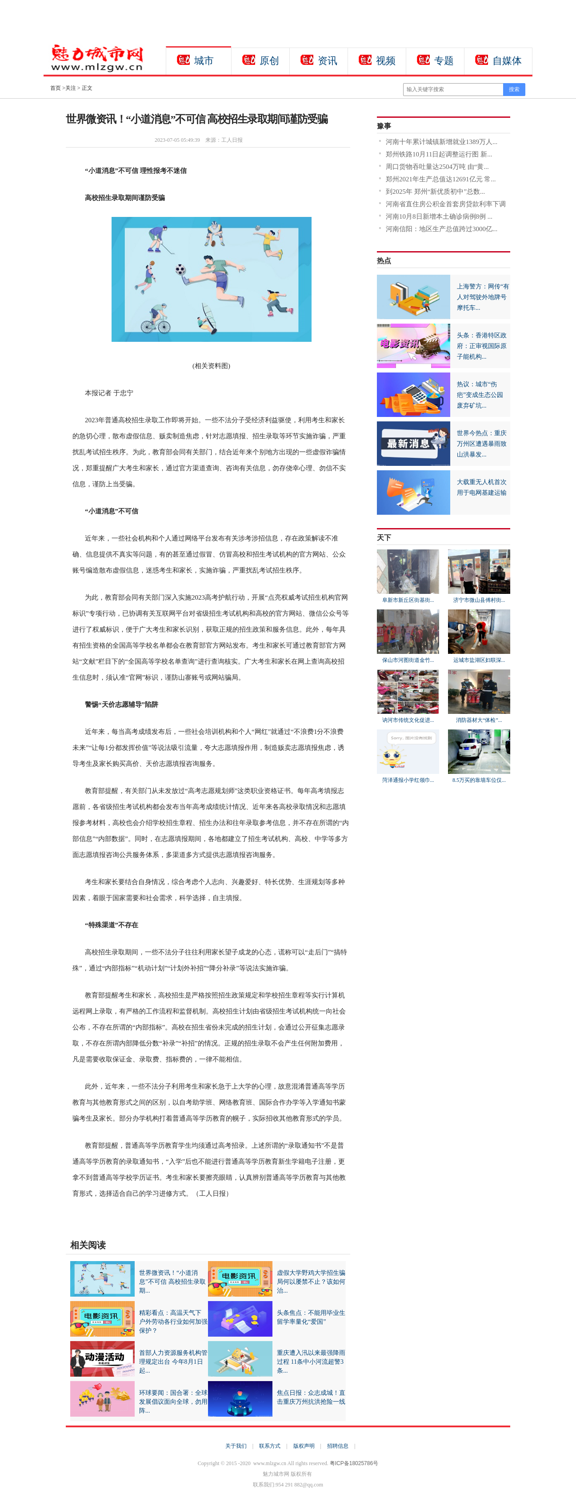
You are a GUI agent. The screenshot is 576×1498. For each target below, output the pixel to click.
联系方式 (269, 1446)
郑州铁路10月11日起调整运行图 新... (439, 154)
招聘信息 (337, 1446)
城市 (204, 60)
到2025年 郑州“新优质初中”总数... (435, 191)
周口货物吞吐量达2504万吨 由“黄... (437, 166)
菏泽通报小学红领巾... (408, 780)
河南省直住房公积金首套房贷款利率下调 (446, 204)
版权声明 (304, 1446)
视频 (386, 60)
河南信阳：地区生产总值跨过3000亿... (441, 228)
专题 (444, 60)
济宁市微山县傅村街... (479, 600)
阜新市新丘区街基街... (408, 600)
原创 (269, 60)
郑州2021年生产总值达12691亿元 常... (441, 179)
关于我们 (236, 1446)
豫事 (384, 126)
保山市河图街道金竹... (408, 660)
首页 (55, 88)
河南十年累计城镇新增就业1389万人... (441, 141)
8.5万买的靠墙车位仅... (479, 780)
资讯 (327, 60)
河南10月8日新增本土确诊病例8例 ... (439, 216)
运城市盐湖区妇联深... (479, 660)
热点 (384, 260)
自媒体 (507, 60)
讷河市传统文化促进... (408, 720)
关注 (70, 88)
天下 (384, 537)
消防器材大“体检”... (479, 720)
